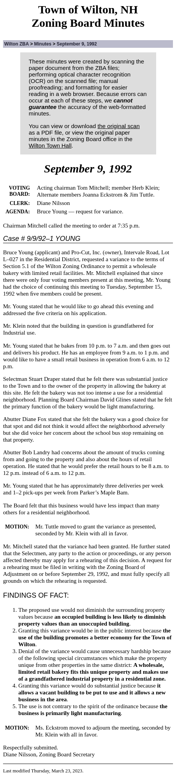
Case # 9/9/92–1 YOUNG (42, 238)
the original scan (118, 126)
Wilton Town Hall (50, 145)
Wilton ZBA (16, 44)
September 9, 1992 (77, 44)
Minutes (42, 44)
